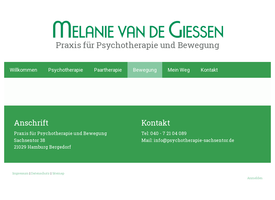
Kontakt (209, 70)
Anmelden (254, 178)
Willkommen (23, 70)
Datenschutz (40, 173)
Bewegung (145, 70)
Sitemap (58, 173)
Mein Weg (179, 70)
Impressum (20, 173)
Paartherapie (108, 70)
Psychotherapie (65, 70)
